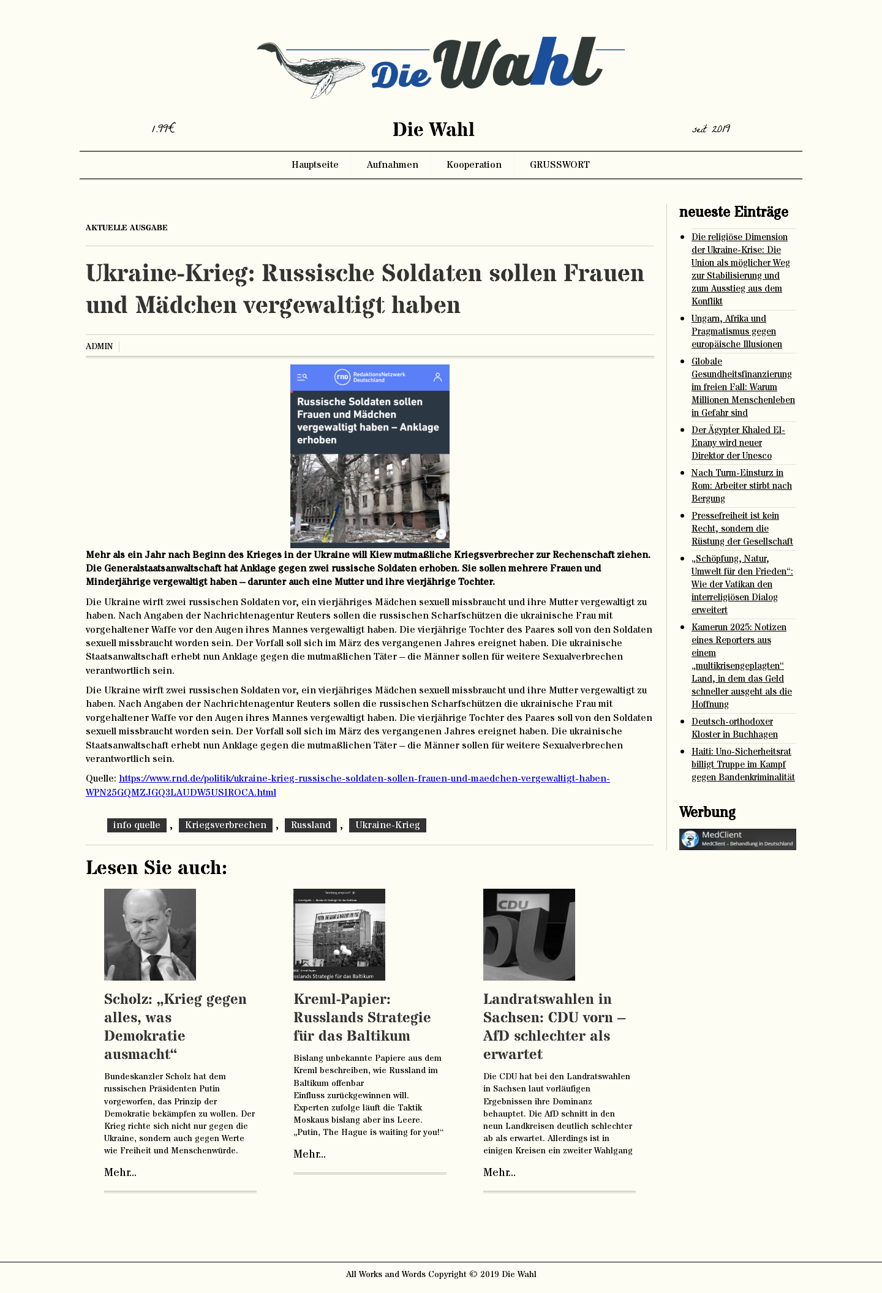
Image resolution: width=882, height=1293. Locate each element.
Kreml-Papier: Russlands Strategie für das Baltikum (362, 1018)
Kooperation (474, 165)
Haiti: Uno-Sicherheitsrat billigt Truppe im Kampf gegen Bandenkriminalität (743, 764)
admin (99, 346)
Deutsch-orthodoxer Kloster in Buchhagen (735, 728)
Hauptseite (315, 165)
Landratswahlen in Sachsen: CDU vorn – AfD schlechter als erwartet (554, 1027)
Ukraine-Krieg (387, 825)
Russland (311, 825)
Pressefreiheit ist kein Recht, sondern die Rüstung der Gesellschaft (742, 529)
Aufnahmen (392, 165)
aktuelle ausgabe (127, 227)
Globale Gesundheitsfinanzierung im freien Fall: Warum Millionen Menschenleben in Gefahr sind (743, 387)
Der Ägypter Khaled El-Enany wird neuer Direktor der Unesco (738, 443)
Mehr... (120, 1173)
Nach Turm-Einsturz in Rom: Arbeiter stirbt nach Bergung (742, 486)
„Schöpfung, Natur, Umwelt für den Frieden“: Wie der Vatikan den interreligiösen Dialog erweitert (742, 584)
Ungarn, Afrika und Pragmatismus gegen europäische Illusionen (737, 331)
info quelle (136, 825)
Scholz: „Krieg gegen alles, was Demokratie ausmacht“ (175, 1027)
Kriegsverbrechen (225, 825)
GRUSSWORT (560, 165)
